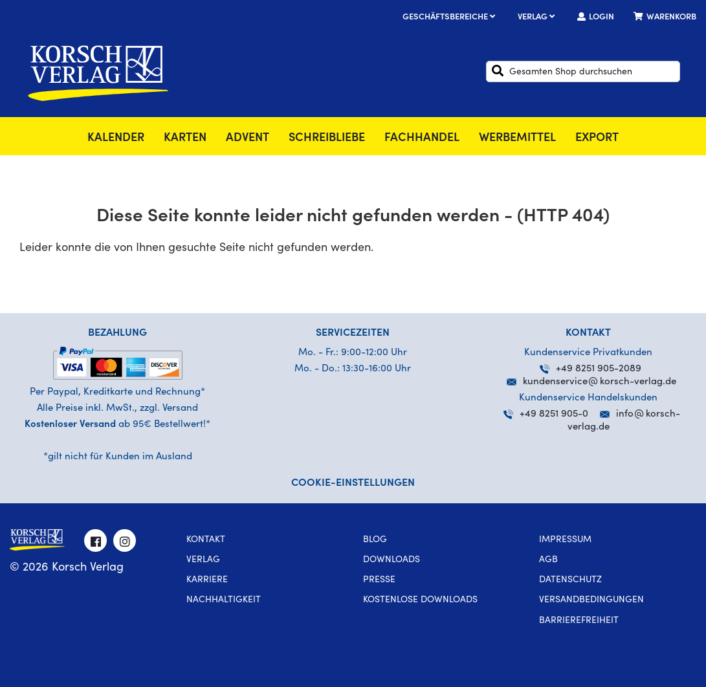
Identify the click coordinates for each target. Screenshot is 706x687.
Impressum (565, 540)
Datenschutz (570, 580)
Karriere (207, 580)
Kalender (115, 138)
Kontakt (205, 540)
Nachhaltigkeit (223, 600)
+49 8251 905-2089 (590, 369)
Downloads (391, 560)
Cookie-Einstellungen (353, 483)
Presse (379, 580)
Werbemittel (517, 138)
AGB (548, 560)
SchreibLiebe (327, 138)
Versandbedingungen (591, 600)
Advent (247, 138)
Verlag (538, 18)
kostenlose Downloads (420, 600)
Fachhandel (421, 138)
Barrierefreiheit (579, 621)
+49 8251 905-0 (545, 414)
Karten (185, 138)
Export (597, 138)
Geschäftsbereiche (450, 18)
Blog (375, 540)
